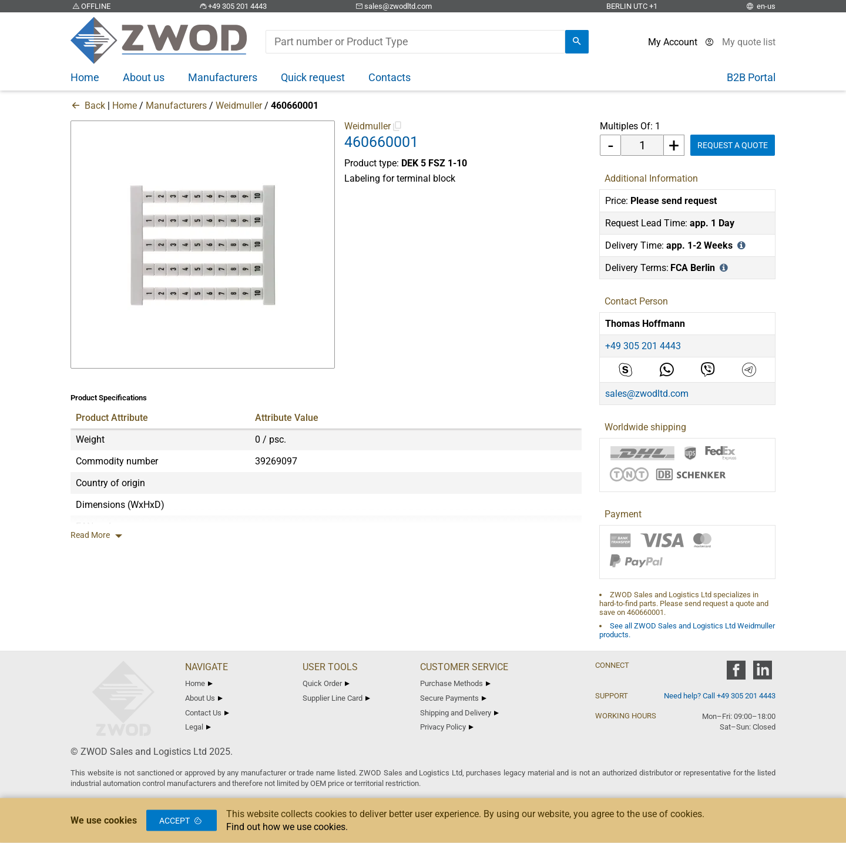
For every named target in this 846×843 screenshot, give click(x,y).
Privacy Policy (447, 726)
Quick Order (326, 683)
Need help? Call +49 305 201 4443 (720, 695)
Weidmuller (239, 105)
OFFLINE (90, 6)
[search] (577, 41)
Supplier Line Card (336, 698)
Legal (198, 726)
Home (124, 105)
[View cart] (749, 42)
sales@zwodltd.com (393, 6)
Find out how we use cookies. (287, 826)
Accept (181, 820)
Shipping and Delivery (459, 712)
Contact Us (207, 712)
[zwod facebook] (736, 674)
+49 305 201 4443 (232, 6)
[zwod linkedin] (762, 674)
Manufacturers (176, 105)
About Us (204, 698)
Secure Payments (453, 698)
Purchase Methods (455, 683)
